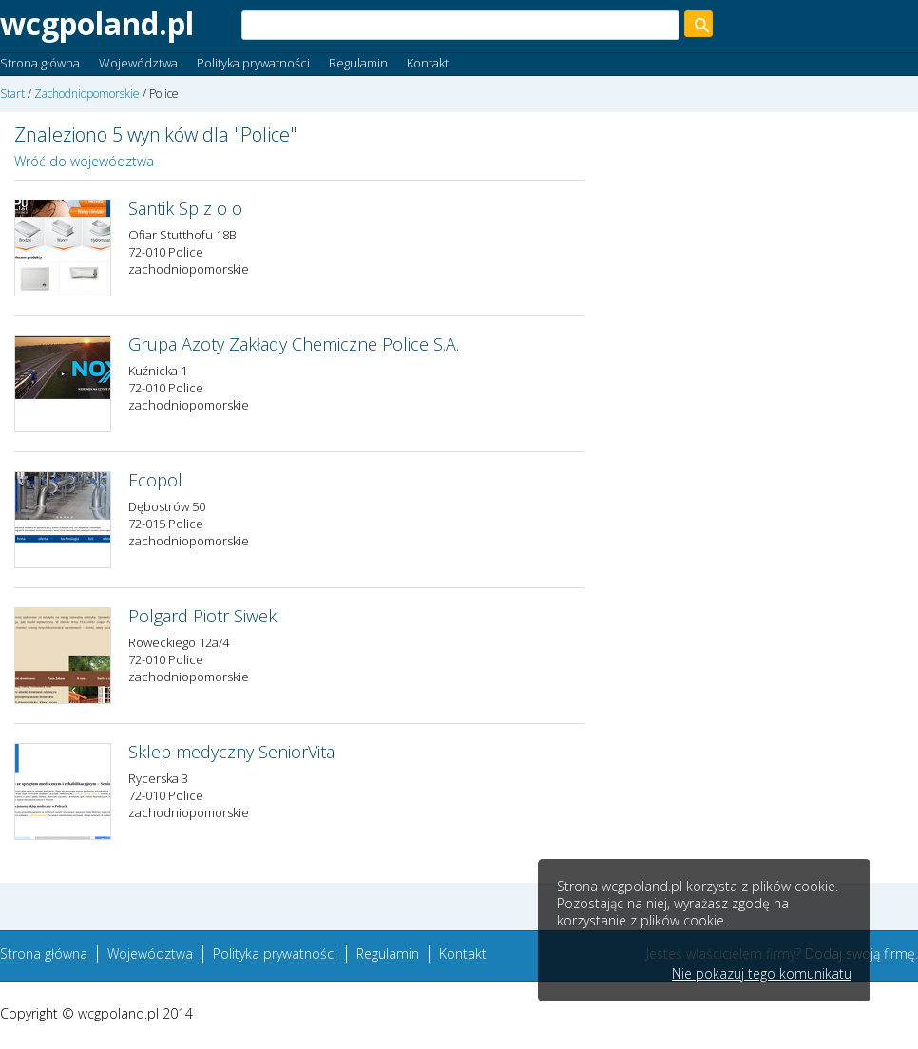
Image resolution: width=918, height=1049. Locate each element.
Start (12, 94)
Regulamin (358, 62)
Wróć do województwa (84, 161)
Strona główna (40, 62)
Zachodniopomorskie (87, 94)
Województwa (138, 62)
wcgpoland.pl (97, 23)
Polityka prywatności (253, 62)
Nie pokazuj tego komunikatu (761, 973)
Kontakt (428, 62)
